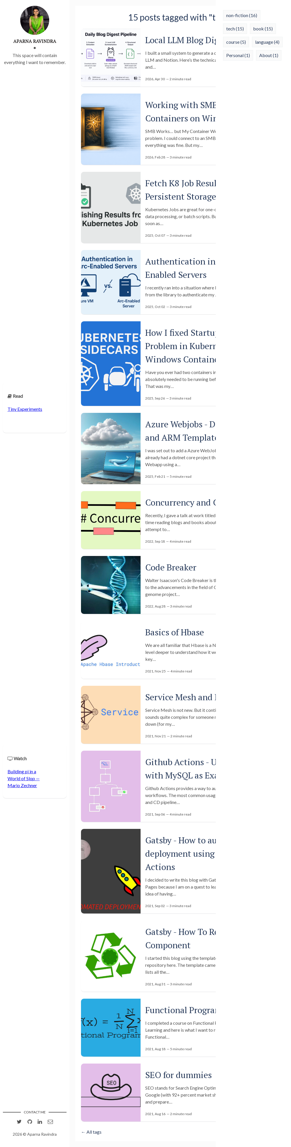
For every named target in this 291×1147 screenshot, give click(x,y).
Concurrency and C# (184, 502)
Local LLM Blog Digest (188, 40)
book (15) (263, 28)
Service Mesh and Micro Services (208, 697)
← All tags (91, 1132)
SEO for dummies (178, 1075)
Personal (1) (238, 55)
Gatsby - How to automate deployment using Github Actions (195, 853)
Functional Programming (193, 1010)
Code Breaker (170, 567)
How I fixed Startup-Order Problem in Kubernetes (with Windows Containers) (201, 346)
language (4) (267, 42)
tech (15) (235, 28)
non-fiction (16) (241, 15)
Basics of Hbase (174, 632)
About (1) (268, 55)
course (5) (236, 42)
